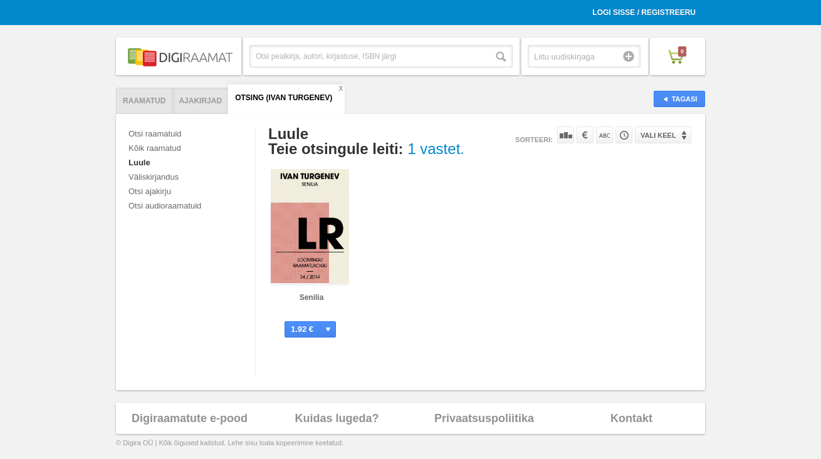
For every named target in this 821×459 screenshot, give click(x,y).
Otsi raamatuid (155, 133)
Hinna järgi (585, 134)
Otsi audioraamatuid (164, 205)
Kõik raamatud (154, 148)
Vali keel (658, 135)
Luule (139, 162)
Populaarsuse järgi (565, 134)
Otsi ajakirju (149, 191)
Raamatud (144, 100)
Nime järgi (604, 134)
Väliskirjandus (153, 177)
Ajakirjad (200, 100)
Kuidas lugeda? (337, 418)
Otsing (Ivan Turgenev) (283, 97)
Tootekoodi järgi (623, 134)
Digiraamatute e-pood (190, 418)
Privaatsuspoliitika (484, 418)
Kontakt (631, 418)
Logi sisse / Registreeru (644, 12)
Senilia (312, 297)
